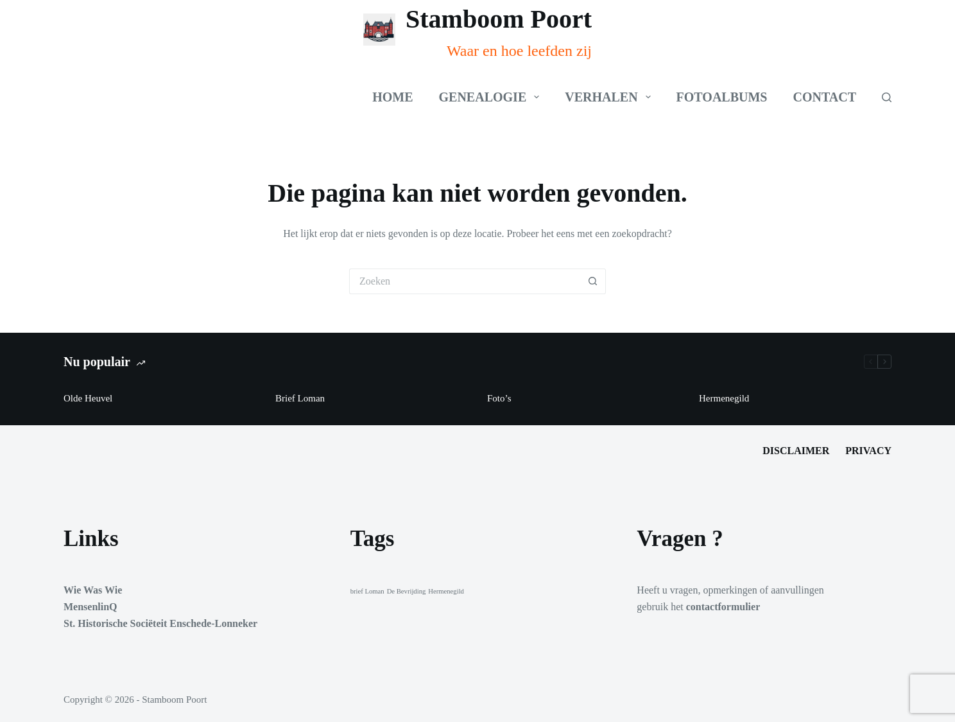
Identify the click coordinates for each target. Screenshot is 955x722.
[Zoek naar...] (464, 281)
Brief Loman (300, 398)
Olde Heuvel (88, 398)
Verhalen (610, 97)
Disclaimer (795, 450)
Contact (824, 97)
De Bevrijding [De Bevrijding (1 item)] (406, 591)
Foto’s (499, 398)
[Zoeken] (886, 97)
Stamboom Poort (499, 18)
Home (392, 97)
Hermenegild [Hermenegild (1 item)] (446, 591)
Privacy (868, 450)
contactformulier (723, 606)
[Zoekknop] (593, 281)
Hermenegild (724, 398)
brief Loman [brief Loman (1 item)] (367, 591)
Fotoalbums (722, 97)
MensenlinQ (90, 606)
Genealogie (492, 97)
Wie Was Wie (93, 590)
